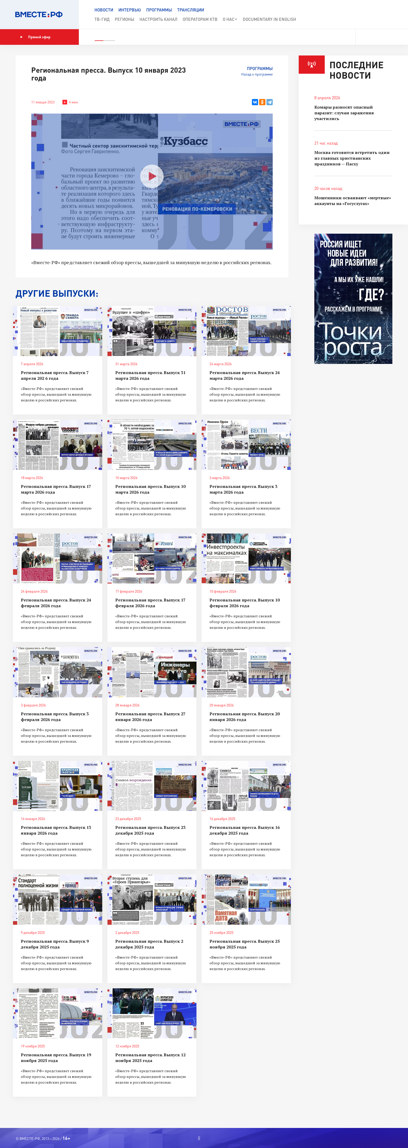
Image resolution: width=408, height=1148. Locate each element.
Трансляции (190, 9)
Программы (159, 9)
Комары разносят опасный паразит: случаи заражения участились (344, 112)
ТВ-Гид (102, 19)
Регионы (124, 19)
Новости (103, 9)
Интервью (129, 9)
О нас (230, 19)
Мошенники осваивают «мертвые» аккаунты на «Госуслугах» (352, 200)
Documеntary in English (269, 19)
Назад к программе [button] (257, 74)
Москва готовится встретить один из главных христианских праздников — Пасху (352, 158)
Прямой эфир (35, 37)
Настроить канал (158, 19)
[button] (385, 14)
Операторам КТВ (200, 19)
